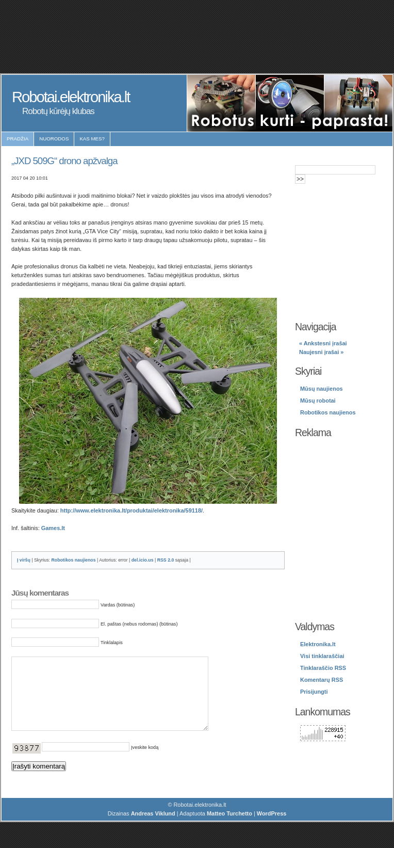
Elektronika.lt (318, 644)
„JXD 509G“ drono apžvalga (64, 160)
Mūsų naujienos (321, 389)
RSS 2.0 (165, 560)
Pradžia (17, 138)
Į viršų (23, 560)
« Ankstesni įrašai (323, 343)
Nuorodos (54, 138)
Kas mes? (92, 138)
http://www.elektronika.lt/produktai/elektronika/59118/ (131, 510)
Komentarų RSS (321, 680)
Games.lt (53, 528)
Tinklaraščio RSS (323, 668)
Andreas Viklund (153, 829)
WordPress (272, 829)
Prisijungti (313, 692)
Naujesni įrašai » (321, 352)
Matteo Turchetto (229, 829)
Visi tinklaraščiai (322, 656)
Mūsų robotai (318, 400)
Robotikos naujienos (73, 560)
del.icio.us (143, 560)
